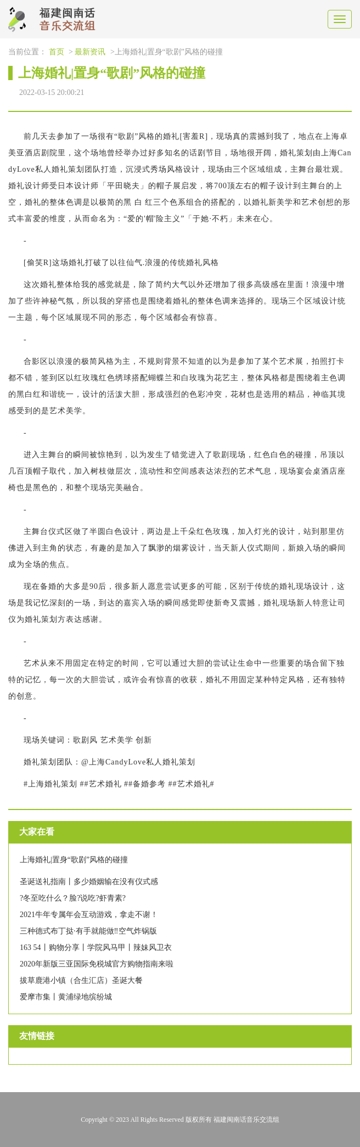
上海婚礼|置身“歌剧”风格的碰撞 (74, 860)
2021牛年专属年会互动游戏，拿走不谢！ (89, 914)
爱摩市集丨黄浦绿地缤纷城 (66, 997)
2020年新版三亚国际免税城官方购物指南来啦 (96, 964)
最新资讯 (90, 52)
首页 (56, 52)
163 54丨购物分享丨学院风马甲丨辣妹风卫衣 (96, 947)
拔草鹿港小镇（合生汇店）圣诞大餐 (81, 980)
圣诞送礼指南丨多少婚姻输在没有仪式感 (89, 882)
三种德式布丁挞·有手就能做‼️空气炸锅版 (88, 931)
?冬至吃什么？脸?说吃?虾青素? (73, 898)
